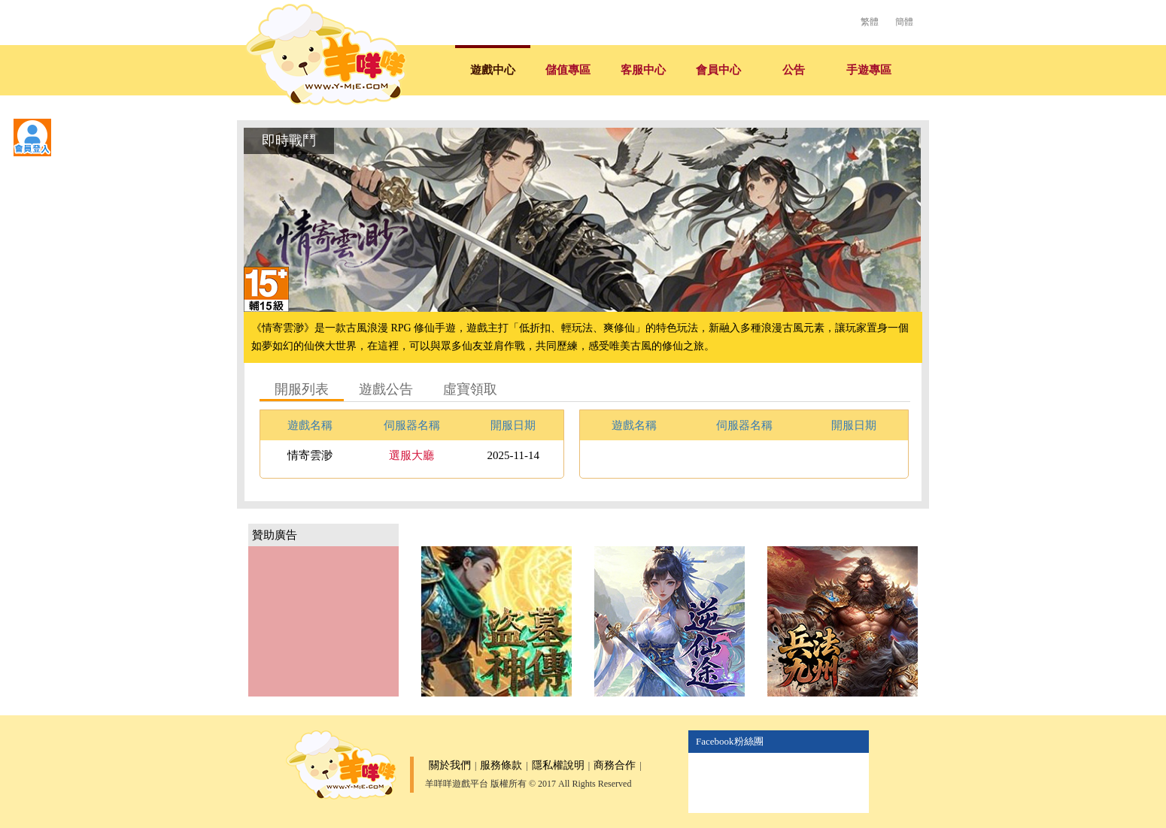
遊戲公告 (386, 389)
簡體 (904, 22)
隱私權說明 (558, 765)
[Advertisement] (323, 621)
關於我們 (450, 765)
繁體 (870, 22)
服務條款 (501, 765)
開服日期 (513, 425)
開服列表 (302, 389)
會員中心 (718, 70)
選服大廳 (411, 455)
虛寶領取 (470, 389)
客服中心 (643, 70)
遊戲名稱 (309, 425)
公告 (793, 70)
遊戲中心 (492, 70)
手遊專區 (868, 70)
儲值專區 (568, 70)
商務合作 (615, 765)
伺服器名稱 (412, 425)
